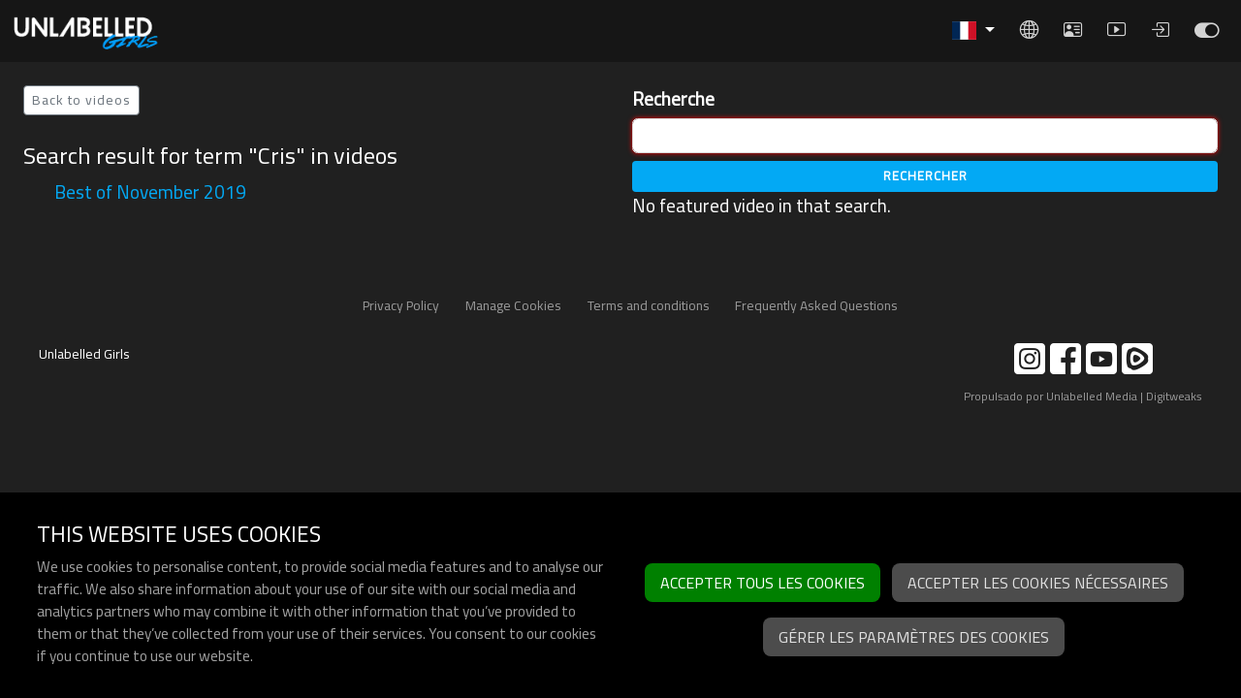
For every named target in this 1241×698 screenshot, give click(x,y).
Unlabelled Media (1091, 396)
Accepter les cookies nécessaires (1037, 582)
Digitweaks (1174, 396)
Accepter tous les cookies (762, 582)
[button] (973, 30)
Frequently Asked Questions (816, 305)
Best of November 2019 (150, 191)
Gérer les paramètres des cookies (914, 636)
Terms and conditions (649, 305)
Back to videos (81, 99)
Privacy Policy (401, 305)
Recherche (673, 99)
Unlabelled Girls (84, 354)
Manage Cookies (513, 305)
